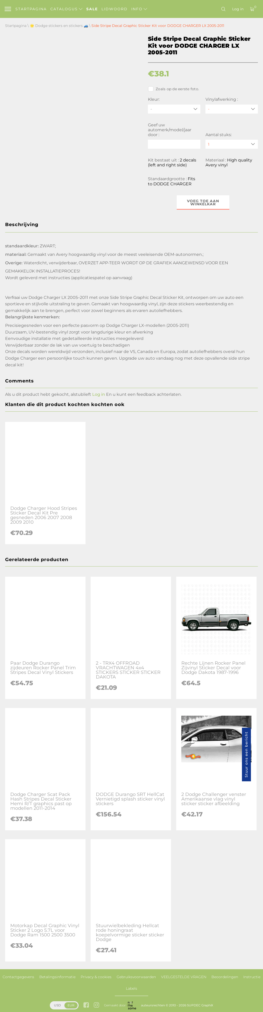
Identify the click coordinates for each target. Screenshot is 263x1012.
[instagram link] (96, 1005)
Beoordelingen (224, 977)
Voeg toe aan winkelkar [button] (203, 202)
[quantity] (231, 144)
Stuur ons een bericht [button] (246, 754)
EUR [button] (71, 1005)
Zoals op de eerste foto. (173, 89)
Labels (131, 988)
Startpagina (31, 9)
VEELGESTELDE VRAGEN (183, 977)
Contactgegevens (18, 977)
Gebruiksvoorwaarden (136, 977)
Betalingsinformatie (57, 977)
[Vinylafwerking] (231, 109)
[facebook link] (86, 1005)
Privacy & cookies (96, 977)
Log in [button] (98, 394)
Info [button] (139, 9)
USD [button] (57, 1005)
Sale (92, 9)
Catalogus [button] (66, 9)
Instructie (251, 977)
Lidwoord (114, 9)
